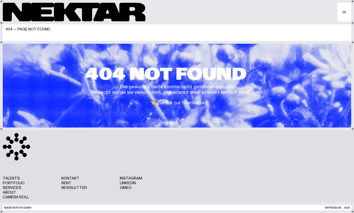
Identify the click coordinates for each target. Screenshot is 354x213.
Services (12, 187)
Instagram (131, 178)
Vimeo (126, 187)
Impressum (333, 207)
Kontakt (70, 178)
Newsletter (74, 187)
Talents (11, 178)
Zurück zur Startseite (180, 103)
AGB (347, 207)
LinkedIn (128, 183)
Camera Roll (16, 197)
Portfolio (14, 183)
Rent (66, 183)
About (9, 192)
